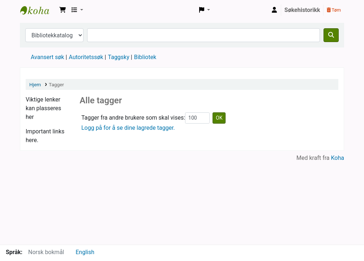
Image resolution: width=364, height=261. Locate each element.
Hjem (35, 84)
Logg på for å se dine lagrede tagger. (128, 127)
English (85, 252)
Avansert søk (47, 57)
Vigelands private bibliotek (38, 10)
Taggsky (118, 57)
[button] (62, 10)
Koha (337, 157)
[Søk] (331, 35)
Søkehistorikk (302, 10)
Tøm (334, 10)
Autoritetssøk (86, 57)
